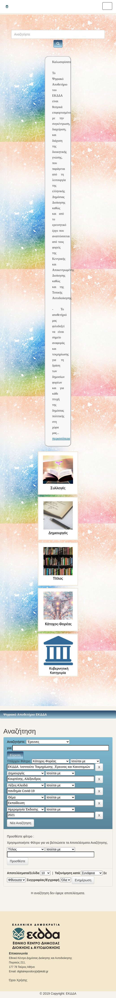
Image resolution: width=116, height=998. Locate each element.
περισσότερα (61, 438)
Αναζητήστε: (16, 742)
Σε (105, 873)
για (9, 748)
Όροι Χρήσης (18, 980)
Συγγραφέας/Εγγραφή (43, 880)
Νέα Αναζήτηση (20, 823)
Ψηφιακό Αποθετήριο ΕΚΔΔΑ (25, 714)
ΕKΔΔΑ (71, 993)
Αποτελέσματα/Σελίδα (23, 873)
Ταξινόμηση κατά (67, 873)
